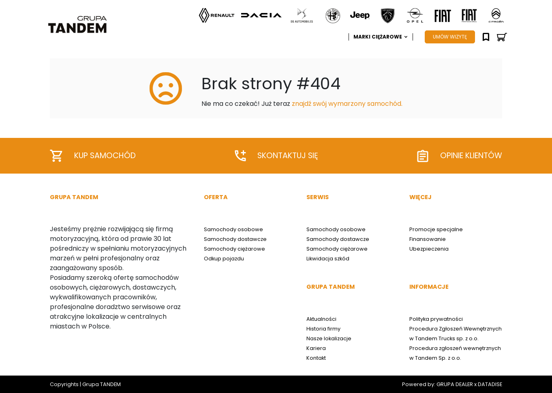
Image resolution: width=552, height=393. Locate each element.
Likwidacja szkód (327, 258)
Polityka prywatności (436, 319)
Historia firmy (323, 328)
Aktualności (321, 319)
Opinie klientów (459, 156)
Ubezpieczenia (429, 248)
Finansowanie (427, 239)
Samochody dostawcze (235, 239)
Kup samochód (93, 156)
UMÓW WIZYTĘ (450, 36)
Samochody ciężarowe (234, 248)
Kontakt (316, 357)
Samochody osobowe (233, 229)
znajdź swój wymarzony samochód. (347, 103)
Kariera (316, 348)
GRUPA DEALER (454, 384)
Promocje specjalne (436, 229)
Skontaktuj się (277, 155)
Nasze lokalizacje (328, 338)
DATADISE (490, 384)
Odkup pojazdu (224, 258)
